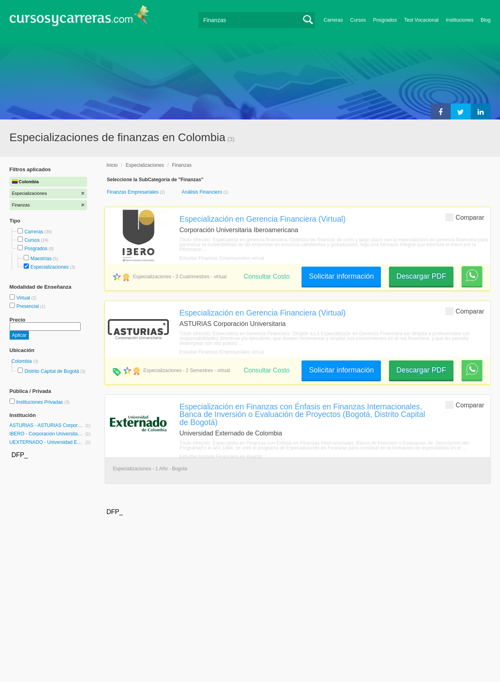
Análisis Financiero (202, 192)
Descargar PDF (421, 276)
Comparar (464, 217)
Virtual (23, 298)
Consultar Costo (267, 276)
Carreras (333, 20)
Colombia (22, 361)
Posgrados (385, 20)
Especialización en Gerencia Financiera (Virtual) (263, 219)
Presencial (28, 306)
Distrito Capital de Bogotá (51, 371)
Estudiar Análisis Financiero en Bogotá (221, 456)
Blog (486, 20)
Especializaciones (49, 267)
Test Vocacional (421, 20)
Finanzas (182, 165)
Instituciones (460, 20)
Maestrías (41, 258)
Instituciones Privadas (42, 402)
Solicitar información (341, 276)
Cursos (358, 20)
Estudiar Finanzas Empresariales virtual (222, 258)
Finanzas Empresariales (133, 192)
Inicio (112, 165)
